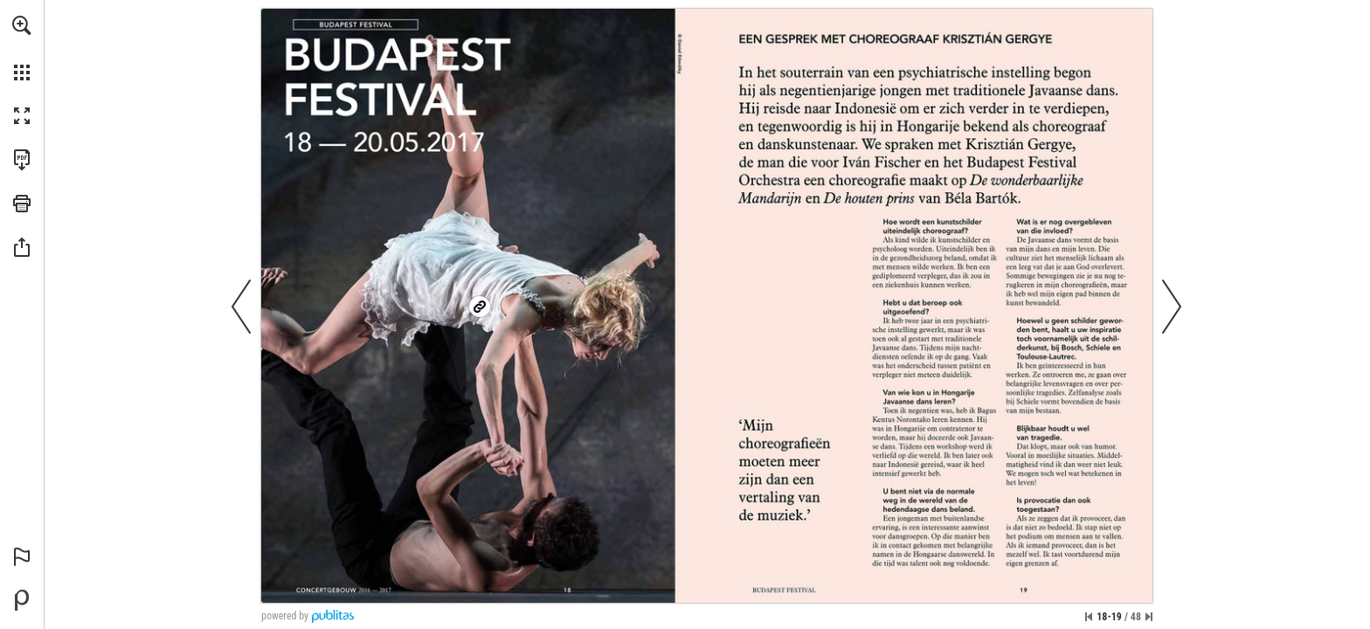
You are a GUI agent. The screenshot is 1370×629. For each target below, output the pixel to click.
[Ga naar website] (479, 306)
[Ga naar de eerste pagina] (1088, 616)
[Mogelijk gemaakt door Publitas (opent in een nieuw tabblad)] (22, 600)
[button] (22, 25)
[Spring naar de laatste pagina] (1148, 616)
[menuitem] (22, 48)
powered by (284, 616)
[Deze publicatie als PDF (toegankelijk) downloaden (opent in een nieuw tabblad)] (22, 160)
